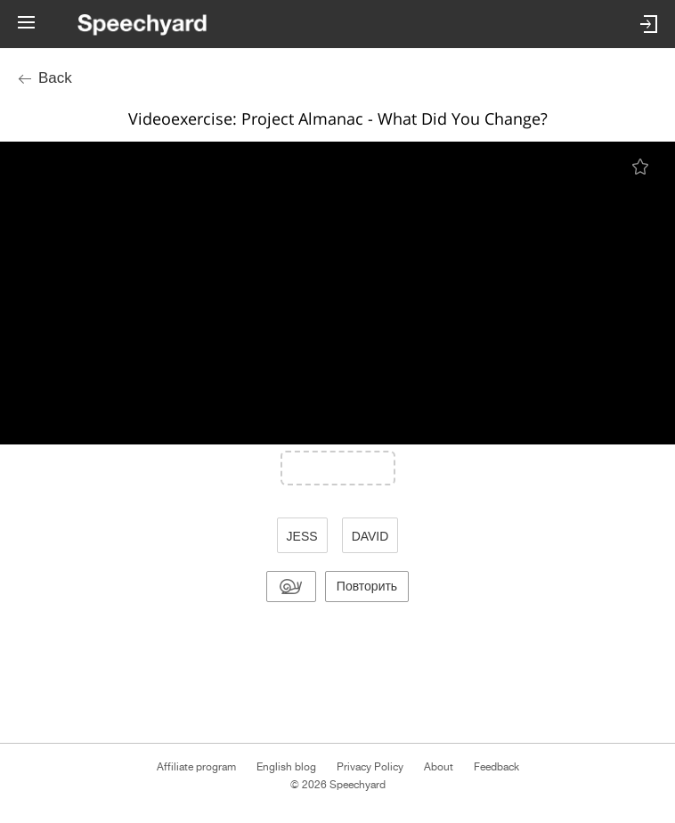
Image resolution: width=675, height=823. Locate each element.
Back (55, 78)
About (438, 767)
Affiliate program (196, 767)
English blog (286, 767)
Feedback (496, 767)
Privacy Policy (370, 767)
